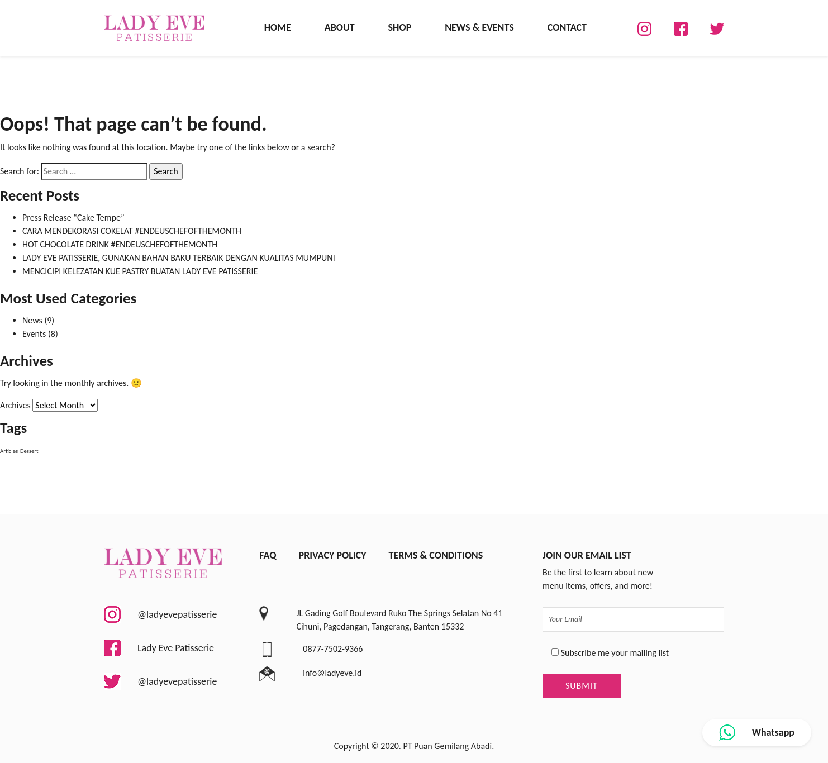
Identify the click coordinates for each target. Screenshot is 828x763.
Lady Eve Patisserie (159, 648)
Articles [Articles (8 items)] (9, 451)
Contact (567, 27)
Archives (15, 405)
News (32, 320)
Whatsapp (756, 732)
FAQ (267, 555)
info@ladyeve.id (332, 672)
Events (34, 333)
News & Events (479, 27)
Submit (581, 685)
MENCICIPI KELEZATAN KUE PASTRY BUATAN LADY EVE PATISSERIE (140, 271)
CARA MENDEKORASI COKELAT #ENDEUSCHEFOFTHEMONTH (131, 231)
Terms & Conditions (435, 555)
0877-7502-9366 (333, 648)
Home (277, 27)
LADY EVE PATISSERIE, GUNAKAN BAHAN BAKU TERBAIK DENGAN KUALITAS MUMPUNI (178, 257)
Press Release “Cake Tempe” (73, 217)
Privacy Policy (333, 555)
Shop (400, 27)
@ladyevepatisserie (160, 614)
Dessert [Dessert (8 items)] (29, 451)
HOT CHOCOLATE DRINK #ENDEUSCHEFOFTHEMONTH (119, 244)
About (340, 27)
